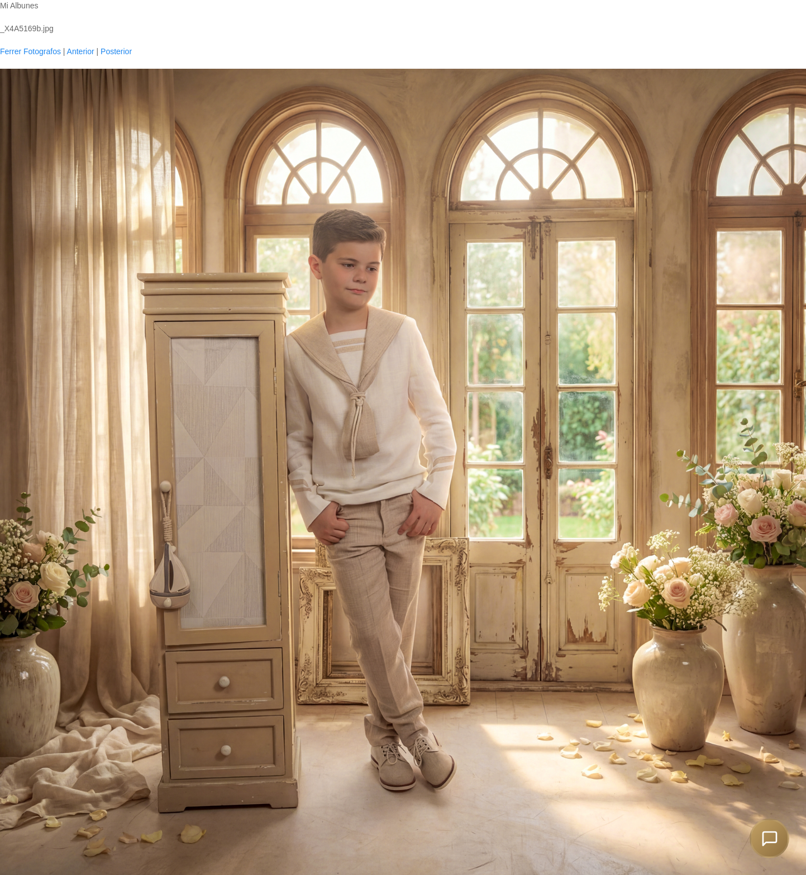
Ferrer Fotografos (30, 51)
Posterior (116, 51)
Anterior (80, 51)
